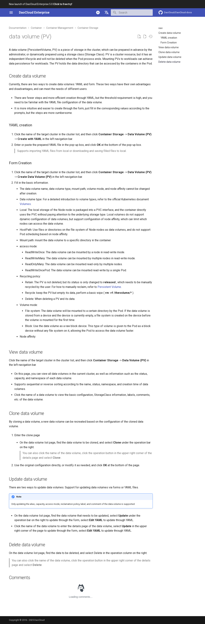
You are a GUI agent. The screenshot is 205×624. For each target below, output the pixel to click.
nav (160, 28)
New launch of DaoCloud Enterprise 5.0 (40, 4)
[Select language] (106, 12)
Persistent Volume (109, 287)
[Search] (132, 12)
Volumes (25, 204)
